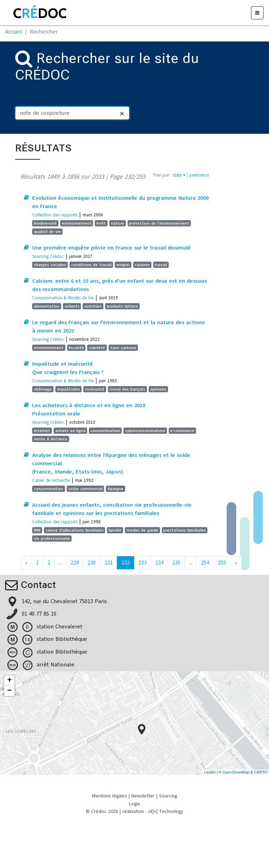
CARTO (260, 772)
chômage (43, 389)
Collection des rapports (54, 215)
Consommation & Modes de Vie (63, 298)
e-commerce (182, 430)
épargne (115, 488)
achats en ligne (70, 430)
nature (117, 223)
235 (176, 562)
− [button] (9, 691)
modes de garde (142, 530)
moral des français (127, 389)
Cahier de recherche (51, 480)
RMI (37, 530)
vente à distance (50, 439)
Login (134, 803)
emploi (123, 265)
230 (91, 562)
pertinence (199, 175)
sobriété (97, 347)
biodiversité (45, 223)
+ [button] (9, 680)
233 (142, 562)
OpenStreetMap (236, 772)
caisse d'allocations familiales (75, 530)
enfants (72, 306)
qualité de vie (47, 231)
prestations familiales (184, 530)
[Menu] (257, 12)
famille (115, 530)
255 (222, 562)
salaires (142, 265)
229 (75, 562)
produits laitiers (122, 306)
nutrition (93, 306)
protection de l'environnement (159, 223)
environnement (77, 223)
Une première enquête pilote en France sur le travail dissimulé (111, 248)
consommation (105, 430)
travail (161, 265)
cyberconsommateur (145, 430)
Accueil (13, 32)
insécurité (94, 389)
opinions (158, 389)
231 (108, 562)
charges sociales (50, 265)
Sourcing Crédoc (48, 256)
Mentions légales (109, 796)
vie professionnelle (52, 538)
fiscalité (76, 347)
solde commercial (85, 488)
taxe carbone (123, 347)
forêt (101, 223)
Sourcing (168, 796)
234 (159, 562)
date (179, 175)
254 (205, 562)
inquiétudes (68, 389)
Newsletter (143, 796)
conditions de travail (91, 265)
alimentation (46, 306)
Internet (42, 430)
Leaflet (210, 772)
